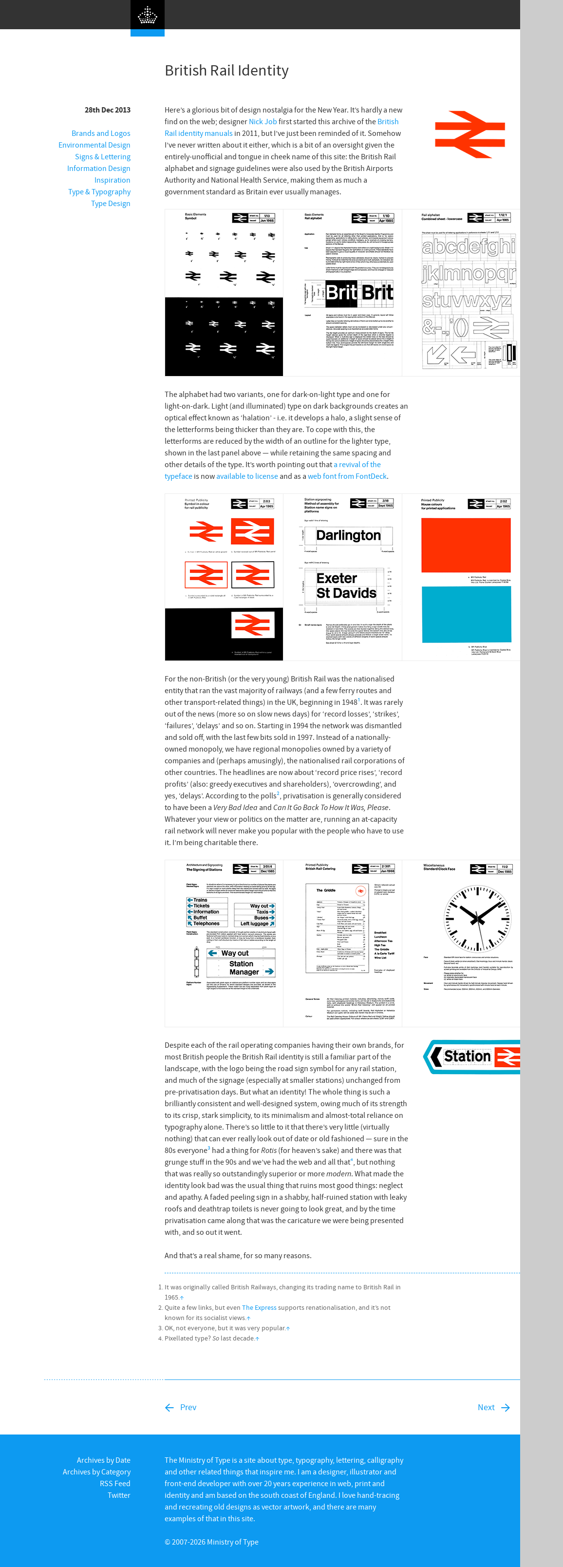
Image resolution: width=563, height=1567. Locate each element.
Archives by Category (97, 1471)
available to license (247, 476)
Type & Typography (99, 191)
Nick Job (263, 121)
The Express (259, 1307)
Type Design (111, 203)
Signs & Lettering (103, 156)
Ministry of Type (233, 1542)
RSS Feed (115, 1483)
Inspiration (112, 180)
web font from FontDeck (347, 476)
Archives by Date (104, 1460)
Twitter (119, 1495)
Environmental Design (94, 145)
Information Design (99, 168)
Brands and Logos (101, 133)
